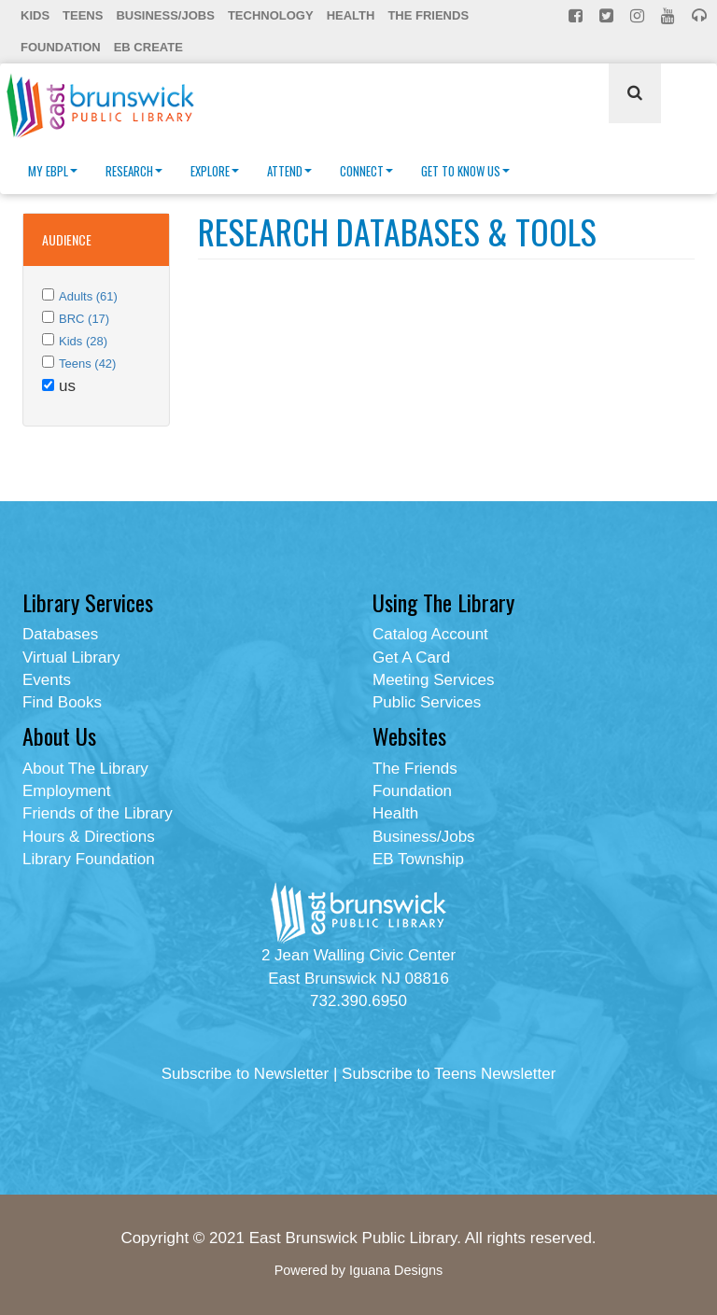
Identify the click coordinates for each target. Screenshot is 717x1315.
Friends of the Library (97, 813)
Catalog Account (430, 634)
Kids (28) (83, 341)
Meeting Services (433, 680)
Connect (366, 170)
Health (351, 15)
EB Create (148, 47)
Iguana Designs (396, 1270)
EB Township (418, 859)
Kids (35, 15)
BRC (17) (84, 319)
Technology (271, 15)
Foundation (61, 47)
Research (133, 170)
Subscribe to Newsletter (246, 1074)
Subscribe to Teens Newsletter (448, 1074)
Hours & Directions (88, 837)
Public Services (427, 702)
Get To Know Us (465, 170)
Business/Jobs (165, 15)
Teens (83, 15)
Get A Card (411, 657)
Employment (66, 791)
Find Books (62, 702)
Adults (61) (88, 296)
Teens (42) (87, 364)
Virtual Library (71, 657)
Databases (60, 634)
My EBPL (52, 170)
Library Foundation (88, 859)
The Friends (428, 15)
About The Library (85, 768)
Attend (289, 170)
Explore (214, 170)
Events (46, 680)
